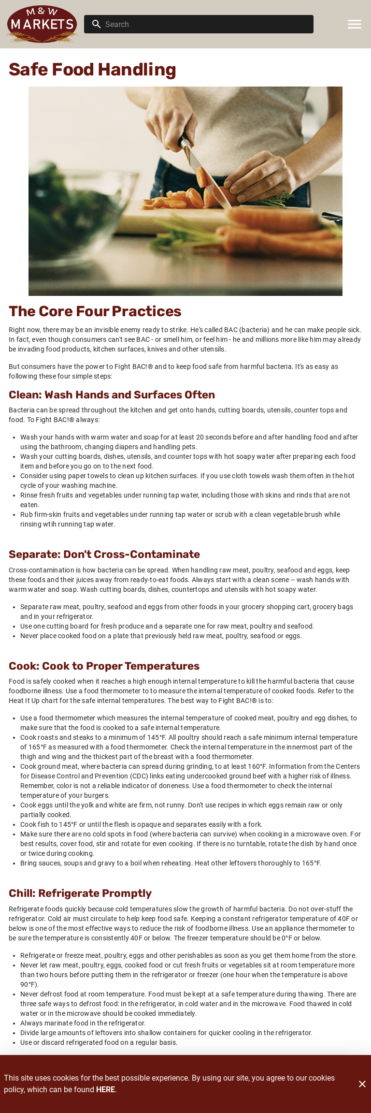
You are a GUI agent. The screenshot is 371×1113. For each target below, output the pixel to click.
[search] (205, 24)
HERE (105, 1089)
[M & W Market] (45, 24)
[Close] (362, 1084)
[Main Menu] (354, 24)
